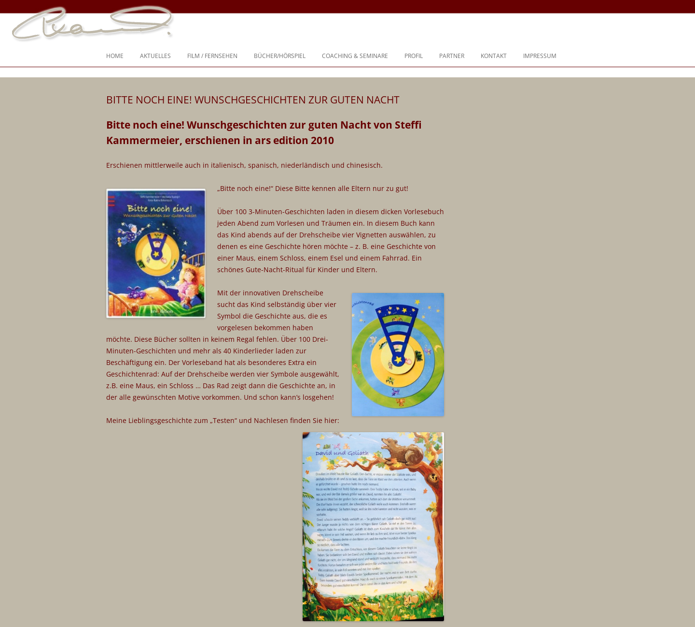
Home (115, 56)
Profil (413, 56)
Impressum (539, 56)
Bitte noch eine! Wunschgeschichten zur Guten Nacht (253, 99)
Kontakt (494, 56)
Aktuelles (155, 56)
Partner (451, 56)
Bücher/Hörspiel (280, 56)
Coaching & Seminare (355, 56)
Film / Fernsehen (212, 56)
